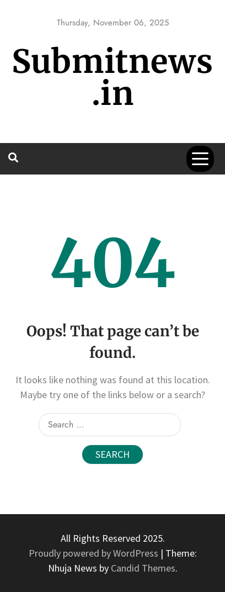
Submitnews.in (112, 77)
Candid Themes (143, 568)
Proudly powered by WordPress (94, 553)
